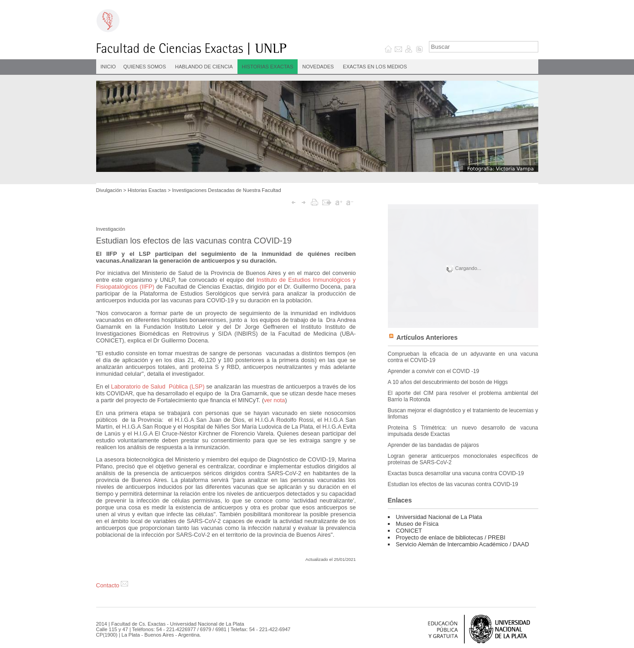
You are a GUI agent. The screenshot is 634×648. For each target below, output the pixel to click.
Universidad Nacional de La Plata (439, 516)
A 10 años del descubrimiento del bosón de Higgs (448, 382)
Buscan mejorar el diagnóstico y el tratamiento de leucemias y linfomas (463, 413)
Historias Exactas (268, 66)
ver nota (274, 400)
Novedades (318, 66)
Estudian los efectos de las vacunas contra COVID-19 (453, 484)
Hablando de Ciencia (204, 66)
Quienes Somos (145, 66)
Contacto (112, 585)
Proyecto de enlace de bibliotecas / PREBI (450, 537)
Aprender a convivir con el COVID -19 (433, 371)
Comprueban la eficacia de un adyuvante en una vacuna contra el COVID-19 (463, 357)
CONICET (409, 530)
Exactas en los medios (375, 66)
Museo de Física (417, 523)
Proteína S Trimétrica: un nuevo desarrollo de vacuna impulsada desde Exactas (463, 431)
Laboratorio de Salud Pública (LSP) (158, 386)
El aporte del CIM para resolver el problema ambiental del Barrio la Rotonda (463, 396)
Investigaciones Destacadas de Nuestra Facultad (226, 190)
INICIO (108, 66)
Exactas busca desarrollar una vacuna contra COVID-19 (456, 473)
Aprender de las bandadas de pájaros (433, 445)
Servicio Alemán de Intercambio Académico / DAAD (462, 544)
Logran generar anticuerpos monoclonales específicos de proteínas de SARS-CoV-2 (463, 459)
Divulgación (109, 190)
